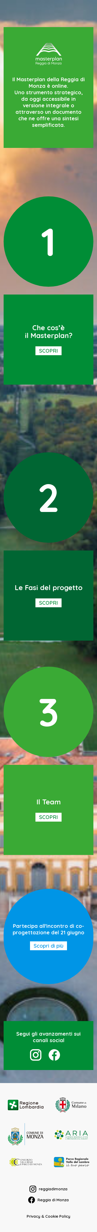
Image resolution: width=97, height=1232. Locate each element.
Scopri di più (48, 945)
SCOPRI (48, 350)
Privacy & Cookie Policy (48, 1216)
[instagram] (35, 1055)
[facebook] (54, 1055)
